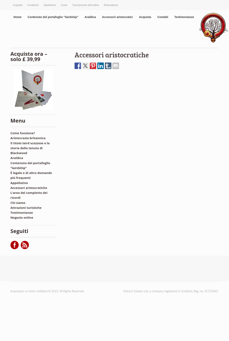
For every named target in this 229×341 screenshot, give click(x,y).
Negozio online (21, 217)
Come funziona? (22, 133)
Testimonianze (184, 17)
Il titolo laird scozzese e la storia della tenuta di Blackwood (30, 148)
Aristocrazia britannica (28, 138)
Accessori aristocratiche (111, 54)
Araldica (90, 17)
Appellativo (19, 183)
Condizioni (33, 5)
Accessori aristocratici (117, 17)
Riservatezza (111, 5)
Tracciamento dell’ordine (85, 5)
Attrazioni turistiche (26, 208)
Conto (64, 5)
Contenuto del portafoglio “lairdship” (53, 17)
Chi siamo (17, 203)
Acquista (17, 5)
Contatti (162, 17)
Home (18, 17)
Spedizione (50, 5)
